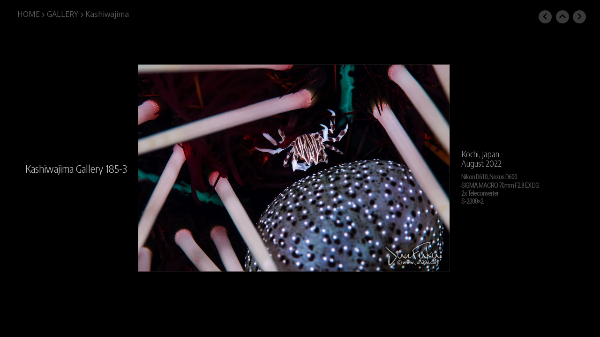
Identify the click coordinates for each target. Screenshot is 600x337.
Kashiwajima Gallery (64, 168)
